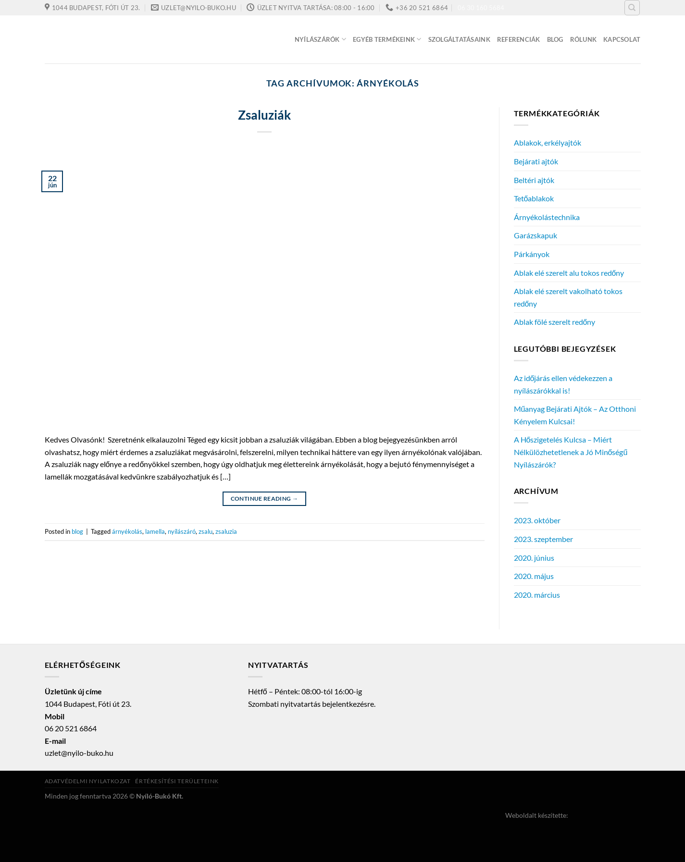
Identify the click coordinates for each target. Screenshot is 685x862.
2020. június (534, 557)
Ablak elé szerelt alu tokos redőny (569, 272)
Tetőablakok (534, 198)
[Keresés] (632, 7)
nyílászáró (182, 531)
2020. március (537, 594)
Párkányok (531, 254)
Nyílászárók (320, 39)
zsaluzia (226, 531)
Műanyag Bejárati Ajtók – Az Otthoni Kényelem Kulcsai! (575, 415)
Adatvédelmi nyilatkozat (88, 781)
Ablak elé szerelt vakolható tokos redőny (568, 297)
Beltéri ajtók (534, 180)
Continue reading (265, 498)
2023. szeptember (543, 538)
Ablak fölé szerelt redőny (555, 321)
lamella (155, 531)
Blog (555, 39)
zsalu (205, 531)
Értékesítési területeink (177, 781)
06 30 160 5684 (481, 8)
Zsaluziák (264, 115)
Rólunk (583, 39)
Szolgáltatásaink (459, 39)
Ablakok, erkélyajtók (547, 142)
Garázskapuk (535, 235)
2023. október (537, 520)
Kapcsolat (621, 39)
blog (77, 531)
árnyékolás (127, 531)
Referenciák (518, 39)
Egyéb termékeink (387, 39)
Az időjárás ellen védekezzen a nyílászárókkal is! (563, 384)
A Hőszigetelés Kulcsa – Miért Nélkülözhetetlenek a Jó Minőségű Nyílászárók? (571, 451)
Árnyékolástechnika (547, 217)
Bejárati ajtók (536, 161)
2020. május (534, 575)
